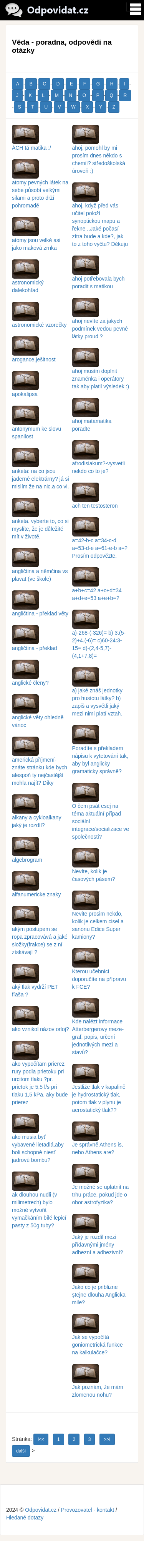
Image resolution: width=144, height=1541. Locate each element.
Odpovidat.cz (40, 1510)
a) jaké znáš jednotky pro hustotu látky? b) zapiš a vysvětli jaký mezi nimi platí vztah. (97, 694)
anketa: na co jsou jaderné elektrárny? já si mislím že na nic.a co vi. (40, 471)
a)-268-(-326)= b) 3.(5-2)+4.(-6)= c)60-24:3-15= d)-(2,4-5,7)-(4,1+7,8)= (99, 637)
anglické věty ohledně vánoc (38, 714)
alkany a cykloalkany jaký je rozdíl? (36, 814)
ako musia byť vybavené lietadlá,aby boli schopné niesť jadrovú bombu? (38, 1141)
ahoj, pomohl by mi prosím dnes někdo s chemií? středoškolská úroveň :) (99, 152)
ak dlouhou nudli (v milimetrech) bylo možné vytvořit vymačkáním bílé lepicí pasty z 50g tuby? (39, 1202)
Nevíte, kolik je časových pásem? (93, 868)
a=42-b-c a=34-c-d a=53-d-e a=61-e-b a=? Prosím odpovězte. (99, 540)
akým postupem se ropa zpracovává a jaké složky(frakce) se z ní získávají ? (40, 933)
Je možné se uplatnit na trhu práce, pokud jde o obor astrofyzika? (100, 1187)
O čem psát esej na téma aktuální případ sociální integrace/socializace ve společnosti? (100, 814)
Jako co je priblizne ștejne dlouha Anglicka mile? (99, 1287)
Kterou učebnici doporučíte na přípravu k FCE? (99, 971)
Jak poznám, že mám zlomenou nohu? (97, 1383)
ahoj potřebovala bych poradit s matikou (98, 275)
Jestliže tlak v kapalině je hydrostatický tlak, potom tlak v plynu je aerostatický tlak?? (99, 1091)
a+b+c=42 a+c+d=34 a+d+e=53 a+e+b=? (97, 587)
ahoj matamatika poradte (92, 417)
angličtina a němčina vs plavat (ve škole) (40, 568)
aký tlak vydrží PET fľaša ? (35, 983)
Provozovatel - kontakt (87, 1510)
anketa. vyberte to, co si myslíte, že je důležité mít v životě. (40, 521)
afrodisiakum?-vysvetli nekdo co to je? (98, 460)
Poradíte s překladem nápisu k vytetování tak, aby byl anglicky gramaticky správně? (100, 752)
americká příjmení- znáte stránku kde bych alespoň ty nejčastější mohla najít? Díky (39, 764)
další (21, 1451)
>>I (107, 1439)
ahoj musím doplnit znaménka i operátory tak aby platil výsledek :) (100, 371)
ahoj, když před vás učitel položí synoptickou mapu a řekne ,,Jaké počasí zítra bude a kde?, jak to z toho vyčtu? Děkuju (100, 217)
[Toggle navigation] (133, 7)
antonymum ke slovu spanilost (36, 425)
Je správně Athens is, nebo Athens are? (97, 1141)
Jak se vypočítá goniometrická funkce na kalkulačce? (97, 1337)
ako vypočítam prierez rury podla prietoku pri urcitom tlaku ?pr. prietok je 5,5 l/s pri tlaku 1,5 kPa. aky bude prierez (40, 1075)
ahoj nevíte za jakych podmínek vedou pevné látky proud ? (100, 321)
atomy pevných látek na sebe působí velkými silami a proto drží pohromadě (40, 186)
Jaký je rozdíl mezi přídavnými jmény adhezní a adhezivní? (97, 1237)
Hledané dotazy (24, 1517)
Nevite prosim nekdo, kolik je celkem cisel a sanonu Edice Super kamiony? (98, 917)
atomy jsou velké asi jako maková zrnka (36, 237)
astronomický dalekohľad (27, 279)
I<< (41, 1439)
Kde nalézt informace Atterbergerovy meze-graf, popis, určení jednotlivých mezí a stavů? (98, 1029)
